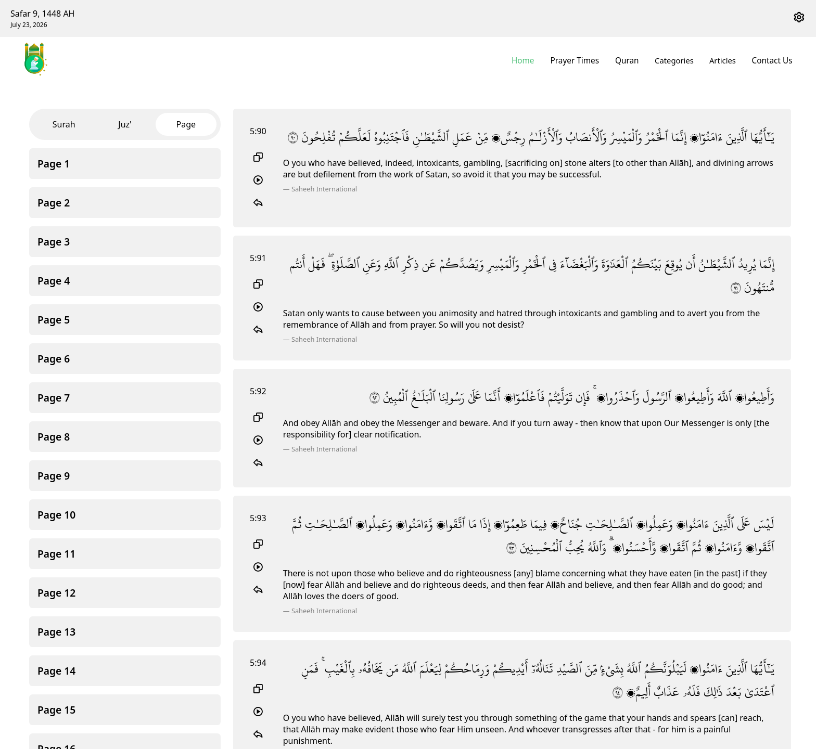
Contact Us (773, 60)
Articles (724, 60)
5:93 (258, 518)
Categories (676, 60)
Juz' (124, 124)
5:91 (258, 258)
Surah (64, 124)
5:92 (258, 391)
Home (529, 60)
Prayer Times (579, 60)
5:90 (258, 131)
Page (186, 124)
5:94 (258, 662)
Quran (629, 60)
